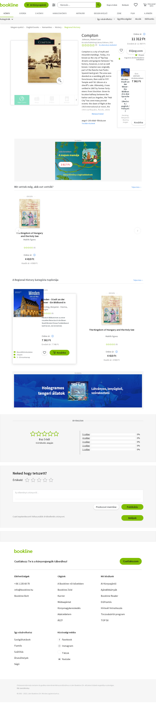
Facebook (65, 640)
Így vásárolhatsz (104, 19)
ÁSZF (60, 620)
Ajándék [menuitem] (148, 13)
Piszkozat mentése (106, 507)
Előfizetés (149, 19)
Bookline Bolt (21, 596)
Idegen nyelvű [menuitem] (100, 13)
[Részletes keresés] (54, 5)
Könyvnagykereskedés (69, 608)
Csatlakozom (130, 561)
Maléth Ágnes (29, 240)
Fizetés (18, 646)
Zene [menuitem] (119, 13)
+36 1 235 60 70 (22, 583)
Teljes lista (136, 187)
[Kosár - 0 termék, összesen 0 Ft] (149, 5)
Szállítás (18, 652)
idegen (30, 197)
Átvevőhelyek (21, 658)
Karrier (61, 596)
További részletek (88, 124)
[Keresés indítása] (98, 5)
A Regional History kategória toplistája (35, 280)
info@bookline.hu (23, 590)
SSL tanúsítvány (23, 688)
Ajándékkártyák (109, 590)
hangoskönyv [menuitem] (60, 13)
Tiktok (63, 653)
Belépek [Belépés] (125, 5)
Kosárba (138, 122)
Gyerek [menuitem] (22, 13)
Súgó (17, 664)
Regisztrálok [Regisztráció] (112, 5)
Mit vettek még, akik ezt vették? (33, 187)
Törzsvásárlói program (113, 614)
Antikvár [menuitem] (80, 13)
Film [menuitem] (133, 13)
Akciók (138, 19)
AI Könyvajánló (36, 4)
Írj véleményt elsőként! (108, 45)
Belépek (132, 518)
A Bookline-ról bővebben (71, 583)
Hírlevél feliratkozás (111, 608)
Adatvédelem (64, 614)
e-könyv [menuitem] (39, 13)
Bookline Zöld (65, 590)
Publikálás (132, 507)
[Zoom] (60, 80)
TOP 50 (104, 620)
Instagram (65, 646)
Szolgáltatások (22, 640)
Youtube (64, 660)
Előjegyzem (136, 51)
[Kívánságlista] (135, 5)
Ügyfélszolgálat (124, 19)
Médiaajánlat (64, 602)
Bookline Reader (109, 596)
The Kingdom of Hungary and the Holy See (29, 235)
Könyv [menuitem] (7, 13)
